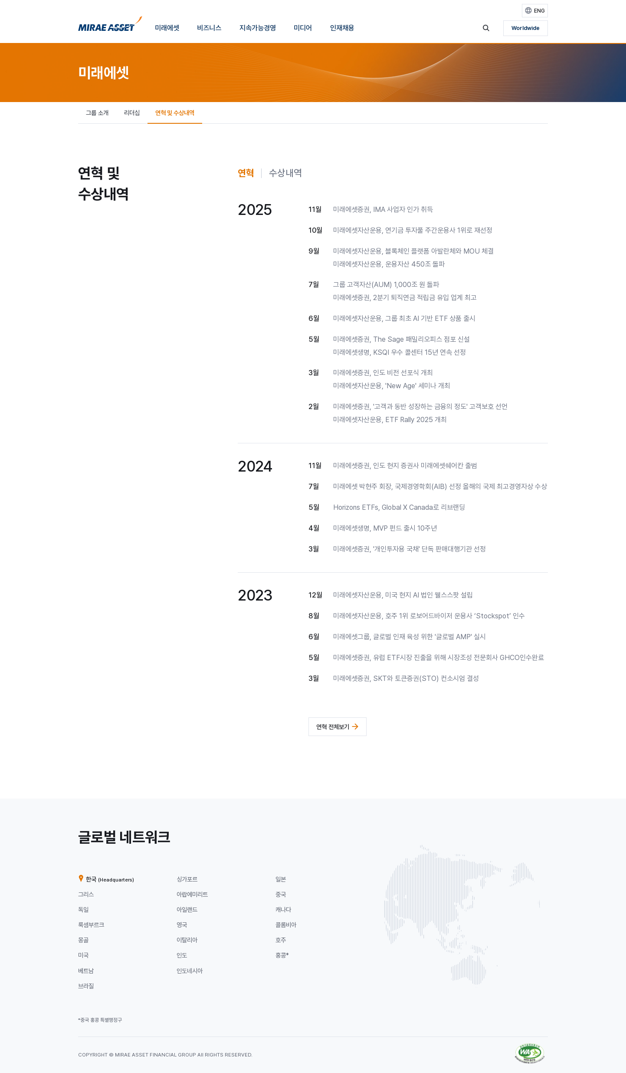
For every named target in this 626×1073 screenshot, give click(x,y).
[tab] (246, 173)
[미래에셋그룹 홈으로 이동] (110, 26)
